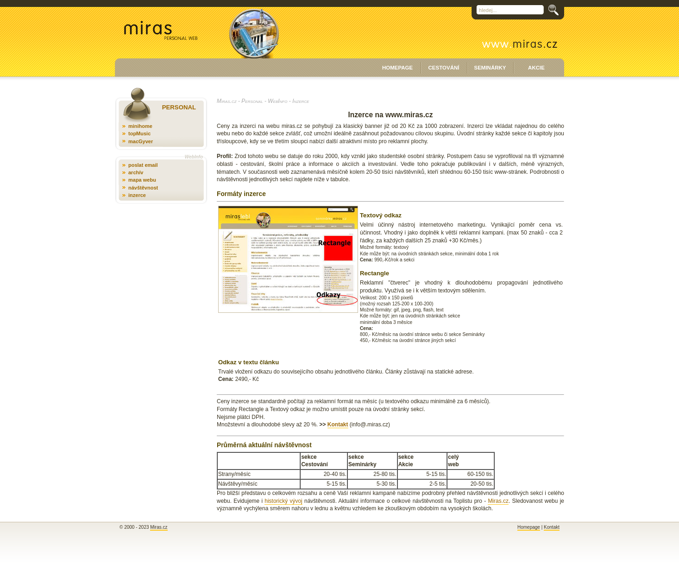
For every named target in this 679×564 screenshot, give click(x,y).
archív (135, 172)
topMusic (139, 133)
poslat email (143, 165)
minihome (140, 126)
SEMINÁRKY (490, 67)
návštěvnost (143, 187)
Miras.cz (227, 101)
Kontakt (337, 424)
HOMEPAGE (397, 67)
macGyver (140, 141)
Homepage (528, 527)
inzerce (137, 195)
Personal (252, 101)
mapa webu (142, 180)
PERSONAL (179, 107)
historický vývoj (283, 501)
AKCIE (536, 67)
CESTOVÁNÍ (443, 67)
